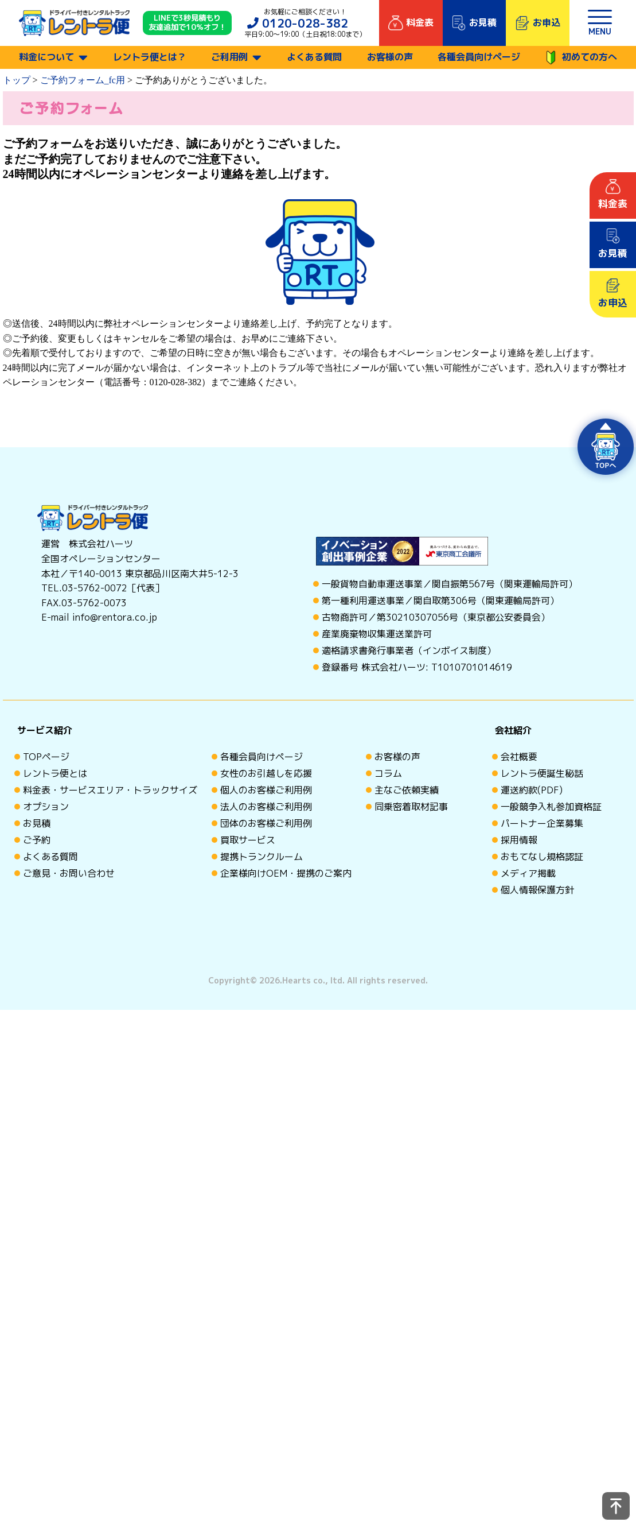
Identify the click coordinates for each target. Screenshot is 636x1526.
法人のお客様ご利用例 (266, 806)
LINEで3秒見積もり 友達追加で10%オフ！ (187, 23)
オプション (46, 806)
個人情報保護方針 (537, 890)
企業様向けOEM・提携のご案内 (286, 873)
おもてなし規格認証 (542, 856)
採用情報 (519, 840)
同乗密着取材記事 (411, 806)
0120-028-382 (305, 23)
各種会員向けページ (479, 57)
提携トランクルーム (261, 856)
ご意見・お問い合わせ (69, 873)
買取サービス (247, 840)
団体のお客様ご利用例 (266, 823)
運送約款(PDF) (532, 790)
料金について (46, 57)
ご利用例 (229, 57)
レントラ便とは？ (149, 57)
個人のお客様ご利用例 (266, 790)
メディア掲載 (528, 873)
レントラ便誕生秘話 (542, 773)
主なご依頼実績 (406, 790)
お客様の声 (390, 57)
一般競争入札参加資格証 (551, 806)
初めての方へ (581, 58)
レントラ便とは (55, 773)
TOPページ (46, 756)
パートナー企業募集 (542, 823)
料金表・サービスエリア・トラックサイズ (110, 790)
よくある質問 (314, 57)
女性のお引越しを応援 (266, 773)
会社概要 (519, 756)
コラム (388, 773)
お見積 (36, 823)
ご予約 (36, 840)
